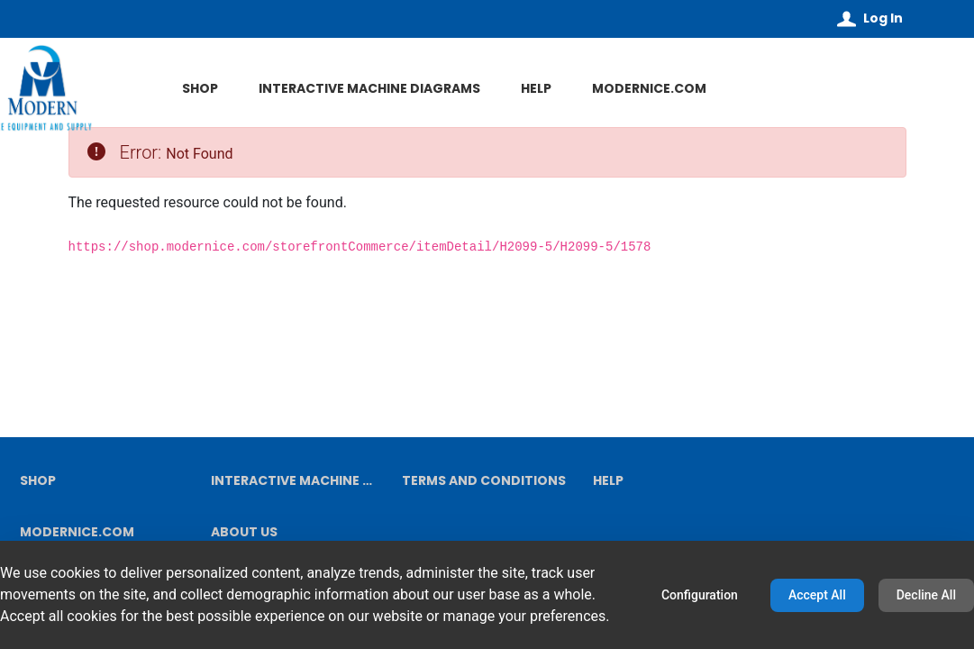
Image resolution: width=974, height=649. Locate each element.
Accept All (817, 595)
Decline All (926, 595)
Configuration (699, 595)
